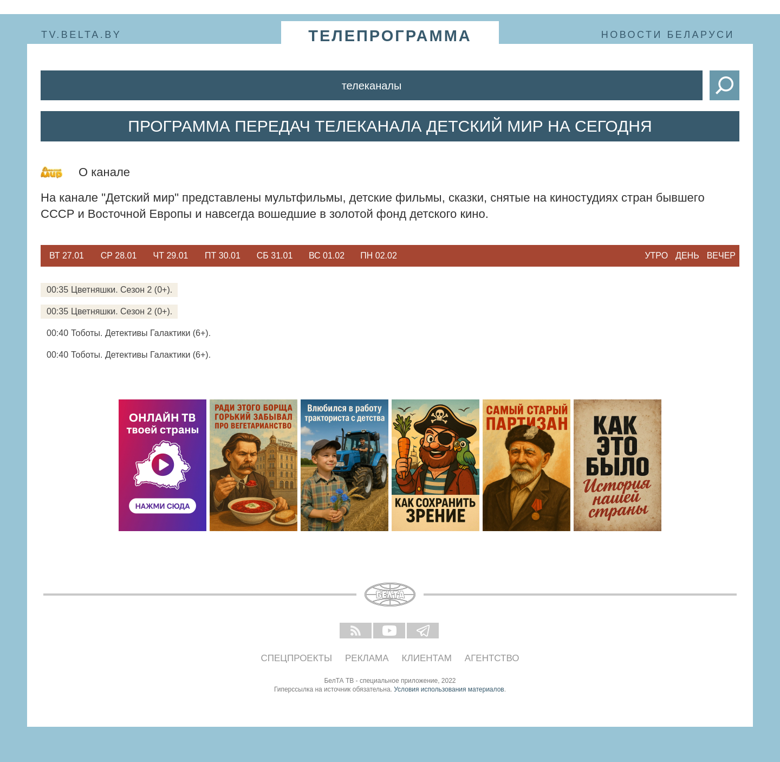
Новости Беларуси (667, 34)
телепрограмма (390, 35)
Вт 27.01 (66, 255)
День (687, 255)
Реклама (367, 658)
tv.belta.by (81, 34)
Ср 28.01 (119, 255)
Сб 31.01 (275, 255)
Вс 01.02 (326, 255)
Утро (656, 255)
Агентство (492, 658)
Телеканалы (372, 86)
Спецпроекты (297, 658)
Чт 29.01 (170, 255)
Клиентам (427, 658)
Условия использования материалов (449, 689)
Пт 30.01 (222, 255)
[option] (67, 256)
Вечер (721, 255)
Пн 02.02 (378, 255)
